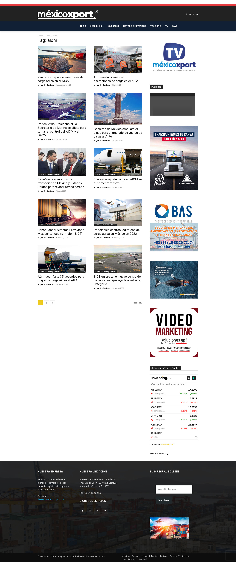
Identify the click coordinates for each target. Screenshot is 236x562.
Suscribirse (163, 500)
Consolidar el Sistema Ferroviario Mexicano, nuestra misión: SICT (61, 231)
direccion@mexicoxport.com (51, 499)
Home (40, 35)
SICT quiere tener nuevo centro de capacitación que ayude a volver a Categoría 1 (117, 280)
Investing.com (167, 444)
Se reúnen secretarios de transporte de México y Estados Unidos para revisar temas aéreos (61, 183)
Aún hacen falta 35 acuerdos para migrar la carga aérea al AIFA (61, 278)
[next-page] (52, 302)
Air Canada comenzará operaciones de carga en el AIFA (116, 79)
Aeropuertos (43, 72)
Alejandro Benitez (46, 85)
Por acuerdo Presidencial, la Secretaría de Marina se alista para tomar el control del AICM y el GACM (62, 129)
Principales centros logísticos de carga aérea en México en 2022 (117, 231)
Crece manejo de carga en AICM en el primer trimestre (118, 181)
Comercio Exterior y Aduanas (105, 72)
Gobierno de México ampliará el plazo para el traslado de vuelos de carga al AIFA (118, 132)
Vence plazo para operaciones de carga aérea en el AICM (61, 79)
